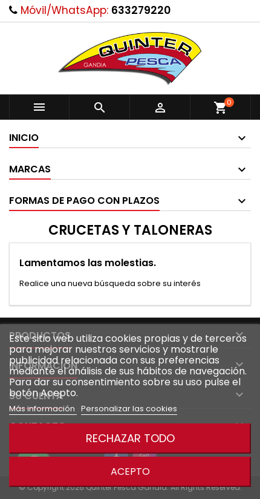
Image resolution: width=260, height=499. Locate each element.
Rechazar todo (130, 438)
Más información (43, 408)
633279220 (141, 10)
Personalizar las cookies (129, 408)
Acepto (130, 471)
